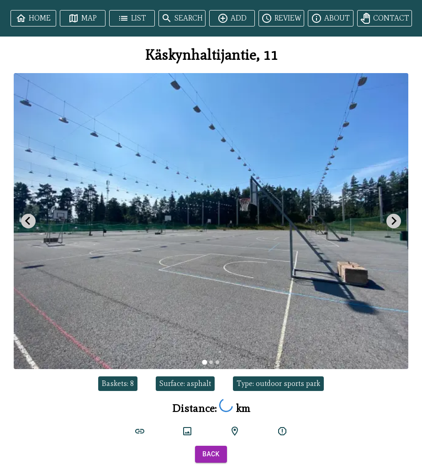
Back (211, 454)
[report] (282, 431)
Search (182, 18)
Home (33, 18)
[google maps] (234, 431)
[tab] (204, 361)
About (330, 18)
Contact (384, 18)
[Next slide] (393, 221)
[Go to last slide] (28, 221)
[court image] (187, 431)
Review (281, 18)
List (132, 18)
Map (82, 18)
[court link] (139, 431)
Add (232, 18)
